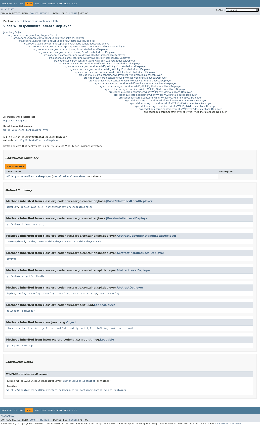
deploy (32, 241)
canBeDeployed (16, 241)
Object (71, 322)
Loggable (21, 120)
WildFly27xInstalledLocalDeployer (37, 140)
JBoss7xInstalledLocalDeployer (129, 201)
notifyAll (87, 328)
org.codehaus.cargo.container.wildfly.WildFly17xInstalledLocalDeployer (130, 80)
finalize (33, 328)
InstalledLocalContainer (69, 176)
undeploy (39, 224)
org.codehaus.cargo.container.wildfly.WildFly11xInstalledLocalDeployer (100, 63)
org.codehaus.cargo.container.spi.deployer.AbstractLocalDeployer (56, 40)
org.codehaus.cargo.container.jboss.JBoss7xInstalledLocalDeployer (77, 52)
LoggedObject (104, 305)
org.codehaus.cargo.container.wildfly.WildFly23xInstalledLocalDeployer (160, 97)
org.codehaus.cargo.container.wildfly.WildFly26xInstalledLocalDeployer (175, 106)
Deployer (9, 120)
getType (11, 259)
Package (18, 4)
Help (74, 4)
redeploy (34, 293)
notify (74, 328)
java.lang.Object (12, 32)
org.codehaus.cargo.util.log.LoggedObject (32, 35)
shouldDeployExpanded (88, 241)
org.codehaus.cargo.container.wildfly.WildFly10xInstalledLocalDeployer (95, 60)
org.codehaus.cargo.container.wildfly (36, 21)
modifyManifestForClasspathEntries (69, 207)
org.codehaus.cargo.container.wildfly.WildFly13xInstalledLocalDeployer (110, 69)
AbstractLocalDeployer (134, 270)
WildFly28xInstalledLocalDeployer (29, 176)
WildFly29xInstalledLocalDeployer (26, 130)
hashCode (61, 328)
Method (44, 13)
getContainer (15, 276)
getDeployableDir (32, 207)
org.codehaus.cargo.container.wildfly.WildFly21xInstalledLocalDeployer (150, 92)
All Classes (7, 9)
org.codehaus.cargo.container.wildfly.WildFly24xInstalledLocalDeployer (165, 100)
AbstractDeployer (130, 287)
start (74, 293)
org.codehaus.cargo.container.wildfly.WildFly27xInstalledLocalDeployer (180, 109)
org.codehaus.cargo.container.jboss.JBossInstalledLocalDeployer (71, 49)
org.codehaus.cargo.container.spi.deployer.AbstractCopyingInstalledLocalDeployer (76, 46)
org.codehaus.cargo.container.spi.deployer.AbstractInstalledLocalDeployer (66, 43)
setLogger (28, 310)
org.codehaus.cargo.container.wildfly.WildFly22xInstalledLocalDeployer (155, 94)
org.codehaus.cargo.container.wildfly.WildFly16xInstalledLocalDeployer (125, 77)
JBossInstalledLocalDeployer (127, 218)
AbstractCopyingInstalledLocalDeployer (146, 235)
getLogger (13, 310)
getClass (47, 328)
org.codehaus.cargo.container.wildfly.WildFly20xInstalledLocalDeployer (145, 89)
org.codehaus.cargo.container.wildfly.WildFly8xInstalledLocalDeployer (84, 55)
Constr (34, 13)
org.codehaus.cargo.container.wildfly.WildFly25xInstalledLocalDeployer (170, 103)
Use (37, 4)
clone (10, 328)
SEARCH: (220, 10)
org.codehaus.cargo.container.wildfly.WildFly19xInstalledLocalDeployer (140, 86)
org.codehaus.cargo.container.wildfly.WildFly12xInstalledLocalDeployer (105, 66)
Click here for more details (228, 423)
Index (67, 4)
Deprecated (55, 4)
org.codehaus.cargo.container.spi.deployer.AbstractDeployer (48, 38)
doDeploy (12, 207)
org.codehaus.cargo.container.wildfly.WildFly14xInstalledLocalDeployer (115, 72)
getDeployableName (18, 224)
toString (102, 328)
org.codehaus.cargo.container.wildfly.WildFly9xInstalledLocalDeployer (89, 58)
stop (94, 293)
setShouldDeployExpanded (55, 241)
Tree (43, 4)
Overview (6, 4)
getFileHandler (36, 276)
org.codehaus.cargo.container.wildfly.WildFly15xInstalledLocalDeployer (120, 75)
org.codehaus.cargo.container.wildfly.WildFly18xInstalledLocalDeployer (135, 83)
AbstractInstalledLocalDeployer (140, 253)
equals (20, 328)
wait (114, 328)
